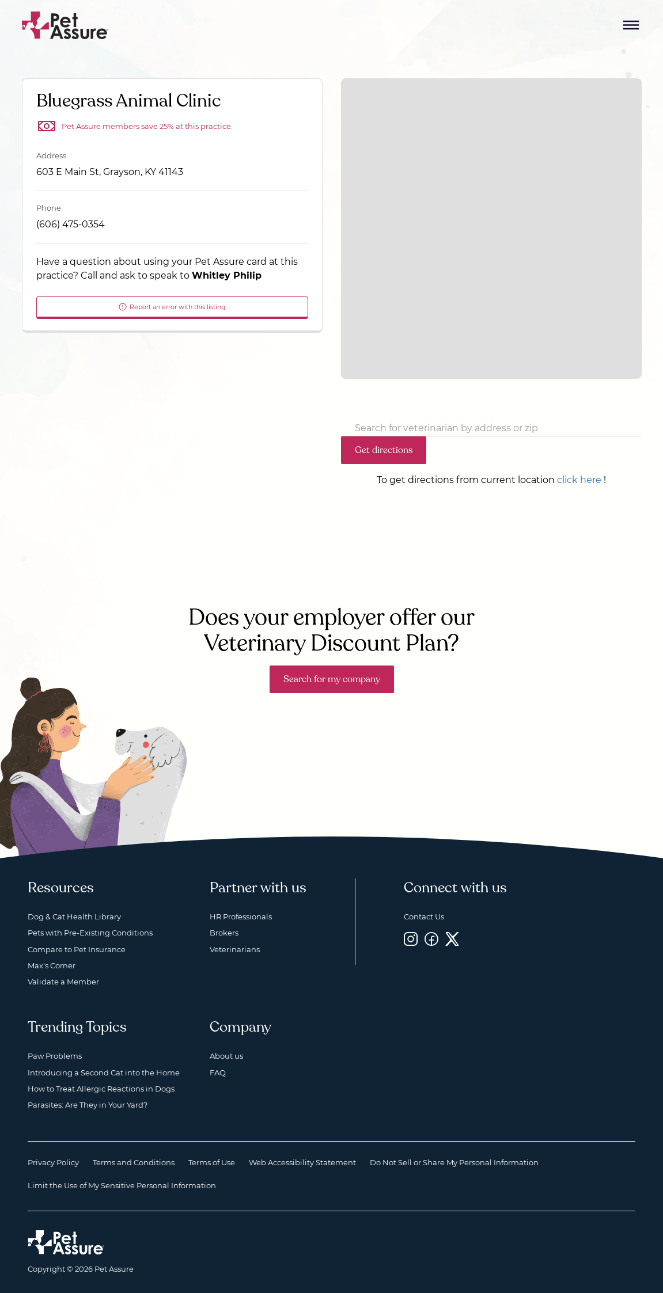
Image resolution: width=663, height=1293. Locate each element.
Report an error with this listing (172, 306)
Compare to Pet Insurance (77, 949)
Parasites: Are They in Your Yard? (87, 1104)
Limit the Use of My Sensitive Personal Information (122, 1185)
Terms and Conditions (134, 1162)
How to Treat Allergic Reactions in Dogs (101, 1088)
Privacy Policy (53, 1162)
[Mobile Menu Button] (631, 25)
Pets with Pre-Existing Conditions (90, 932)
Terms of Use (211, 1162)
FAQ (218, 1072)
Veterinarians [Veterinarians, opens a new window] (235, 949)
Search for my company (331, 679)
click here (579, 479)
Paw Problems (55, 1055)
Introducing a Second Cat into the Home (104, 1072)
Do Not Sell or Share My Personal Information (454, 1162)
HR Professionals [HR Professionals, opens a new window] (241, 916)
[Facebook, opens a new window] (431, 938)
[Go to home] (65, 24)
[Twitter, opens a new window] (452, 938)
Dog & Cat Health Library (74, 916)
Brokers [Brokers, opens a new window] (224, 932)
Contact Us (424, 916)
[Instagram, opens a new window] (411, 938)
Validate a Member (63, 981)
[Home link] (66, 1242)
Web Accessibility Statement (302, 1162)
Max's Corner (51, 965)
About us (226, 1055)
